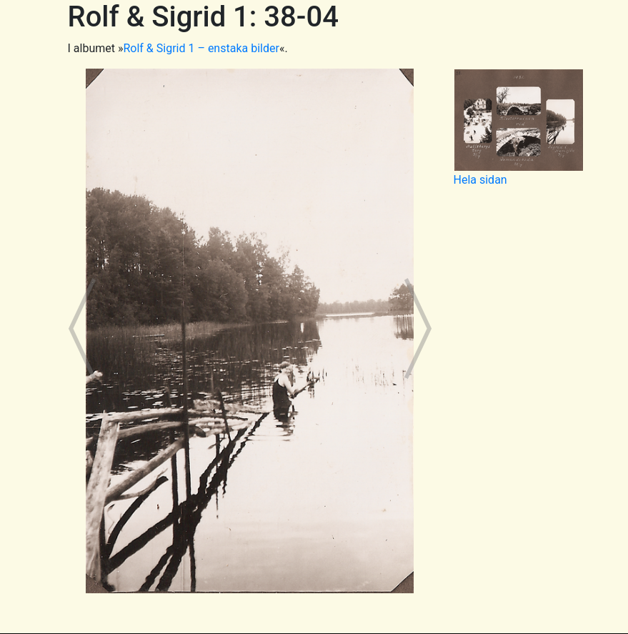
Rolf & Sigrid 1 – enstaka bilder (201, 48)
